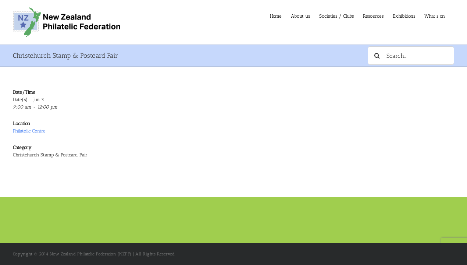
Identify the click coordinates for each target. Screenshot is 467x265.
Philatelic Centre (29, 131)
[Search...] (411, 55)
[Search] (377, 55)
